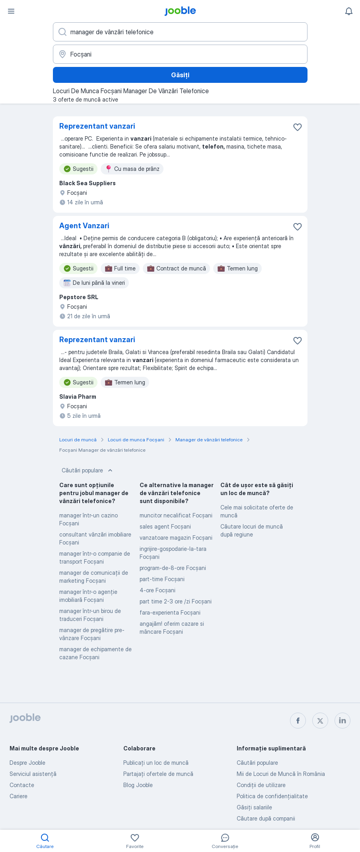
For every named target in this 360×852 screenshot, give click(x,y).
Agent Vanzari (84, 225)
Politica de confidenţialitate (272, 796)
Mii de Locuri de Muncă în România (281, 773)
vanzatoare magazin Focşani (176, 537)
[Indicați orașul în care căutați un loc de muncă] (180, 54)
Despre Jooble (27, 762)
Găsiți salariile (254, 807)
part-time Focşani (162, 579)
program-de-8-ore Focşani (173, 567)
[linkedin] (342, 721)
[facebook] (298, 721)
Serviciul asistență (33, 773)
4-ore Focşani (157, 590)
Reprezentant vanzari (97, 126)
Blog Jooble (138, 784)
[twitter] (320, 721)
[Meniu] (11, 11)
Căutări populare (88, 470)
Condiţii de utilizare (261, 784)
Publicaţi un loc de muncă (156, 762)
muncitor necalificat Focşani (176, 515)
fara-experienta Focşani (170, 612)
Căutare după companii (266, 818)
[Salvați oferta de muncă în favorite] (297, 127)
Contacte (22, 784)
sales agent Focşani (165, 526)
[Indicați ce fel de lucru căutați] (180, 31)
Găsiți (180, 75)
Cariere (18, 796)
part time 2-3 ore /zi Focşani (176, 601)
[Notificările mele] (349, 11)
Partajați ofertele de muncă (158, 773)
